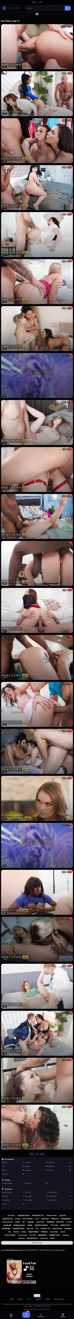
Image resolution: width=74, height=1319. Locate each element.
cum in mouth (32, 1238)
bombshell (55, 1218)
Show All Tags (37, 1243)
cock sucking (22, 1235)
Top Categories (9, 1159)
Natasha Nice (60, 1192)
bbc (23, 1222)
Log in (40, 2)
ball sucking (28, 1219)
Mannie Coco (60, 1200)
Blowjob (13, 1162)
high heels (11, 1215)
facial (24, 1232)
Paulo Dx (36, 1192)
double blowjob (7, 1222)
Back (31, 1154)
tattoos (69, 1222)
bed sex (63, 1232)
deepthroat (34, 1232)
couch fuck (44, 1238)
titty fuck (54, 1225)
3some (29, 1225)
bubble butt (65, 1225)
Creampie (36, 1170)
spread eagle (19, 1225)
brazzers (43, 1235)
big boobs (6, 1229)
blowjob (7, 1225)
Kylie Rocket (60, 1196)
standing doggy (23, 1215)
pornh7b (16, 1232)
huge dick (21, 1238)
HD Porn (60, 1170)
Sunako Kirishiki (13, 1183)
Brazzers (36, 1183)
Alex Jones (36, 1196)
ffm (37, 1228)
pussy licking (10, 1235)
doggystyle (8, 1219)
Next (42, 1154)
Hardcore (13, 1174)
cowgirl (30, 1222)
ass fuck (62, 1215)
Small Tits (60, 1162)
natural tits (45, 1228)
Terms (48, 1299)
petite (37, 1218)
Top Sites (7, 1180)
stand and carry (51, 1215)
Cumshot (36, 1162)
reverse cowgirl (41, 1225)
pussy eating (54, 1232)
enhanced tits (38, 1215)
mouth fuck (57, 1229)
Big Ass (36, 1166)
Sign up (34, 2)
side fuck (45, 1219)
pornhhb (68, 1228)
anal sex (30, 1228)
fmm (9, 1232)
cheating (65, 1235)
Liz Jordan (36, 1200)
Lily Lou (13, 1204)
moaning (18, 1218)
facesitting (40, 1222)
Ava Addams (13, 1200)
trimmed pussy (54, 1235)
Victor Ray (13, 1196)
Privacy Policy (59, 1299)
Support (38, 1299)
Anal (13, 1166)
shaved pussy (18, 1229)
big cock (60, 1222)
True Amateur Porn (35, 1309)
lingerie (17, 1222)
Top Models (8, 1189)
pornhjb (44, 1232)
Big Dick (60, 1166)
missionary (66, 1219)
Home (11, 1299)
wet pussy (33, 1235)
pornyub (50, 1222)
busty (53, 1238)
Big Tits (13, 1170)
